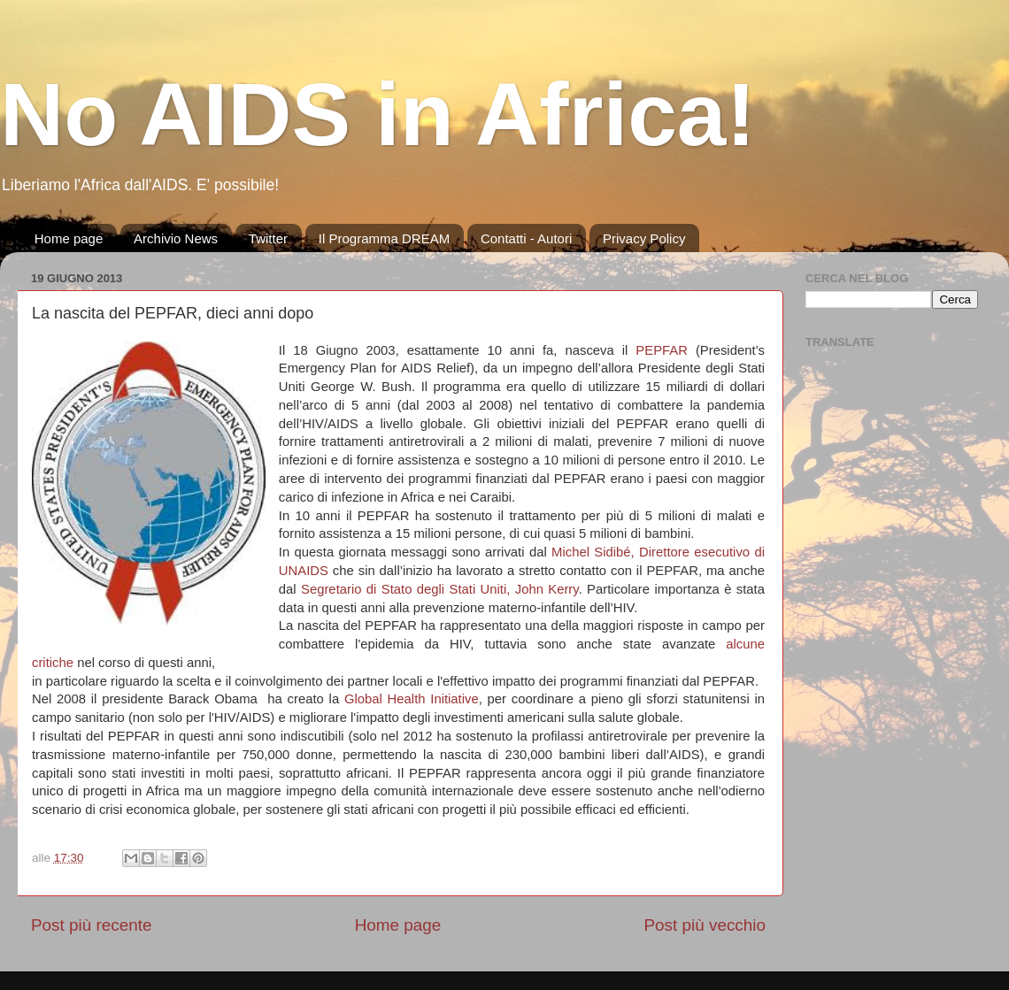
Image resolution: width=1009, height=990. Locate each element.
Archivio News (176, 238)
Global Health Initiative (411, 699)
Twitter (268, 238)
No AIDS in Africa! (378, 114)
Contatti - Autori (526, 238)
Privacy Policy (644, 238)
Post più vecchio (704, 925)
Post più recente (91, 925)
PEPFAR (661, 350)
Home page (69, 238)
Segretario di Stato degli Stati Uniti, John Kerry (440, 589)
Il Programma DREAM (384, 238)
